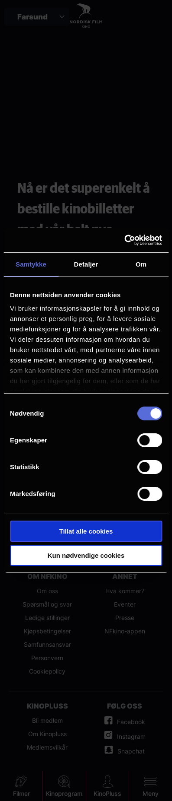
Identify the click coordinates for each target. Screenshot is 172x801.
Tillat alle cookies (86, 531)
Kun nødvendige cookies (86, 555)
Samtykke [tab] (31, 264)
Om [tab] (141, 264)
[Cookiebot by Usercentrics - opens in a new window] (124, 240)
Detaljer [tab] (86, 264)
